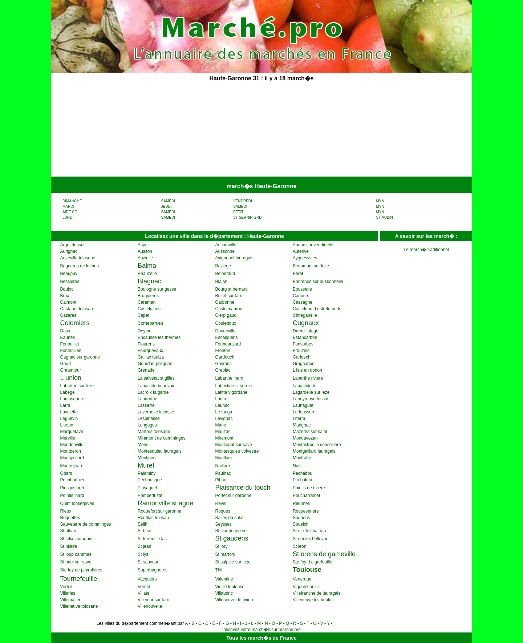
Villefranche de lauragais (316, 593)
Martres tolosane (154, 431)
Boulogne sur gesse (157, 289)
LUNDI (67, 217)
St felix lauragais (76, 538)
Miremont (224, 438)
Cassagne (302, 302)
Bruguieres (148, 295)
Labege (67, 392)
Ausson (145, 251)
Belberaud (225, 273)
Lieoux (66, 425)
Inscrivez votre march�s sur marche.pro (261, 629)
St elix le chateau (309, 530)
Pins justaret (72, 487)
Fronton (222, 350)
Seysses (223, 524)
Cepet (143, 315)
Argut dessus (73, 244)
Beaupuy (68, 273)
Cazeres (68, 315)
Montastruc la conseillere (317, 444)
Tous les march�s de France (261, 638)
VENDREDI (242, 201)
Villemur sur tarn (153, 599)
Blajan (221, 281)
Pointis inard (72, 495)
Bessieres (70, 281)
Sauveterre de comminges (85, 524)
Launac (222, 405)
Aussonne (225, 251)
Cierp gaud (226, 315)
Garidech (302, 357)
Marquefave (71, 431)
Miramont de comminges (161, 438)
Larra (65, 405)
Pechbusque (150, 479)
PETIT (238, 212)
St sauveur (148, 562)
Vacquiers (147, 579)
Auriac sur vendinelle (313, 244)
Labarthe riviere (308, 378)
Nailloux (223, 465)
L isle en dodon (307, 370)
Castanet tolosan (76, 308)
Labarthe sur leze (77, 385)
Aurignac (68, 251)
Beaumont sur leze (311, 265)
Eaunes (67, 337)
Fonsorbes (303, 344)
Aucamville (225, 244)
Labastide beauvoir (156, 385)
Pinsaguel (147, 487)
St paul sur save (76, 562)
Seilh (142, 524)
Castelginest (150, 308)
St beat (144, 530)
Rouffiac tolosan (153, 517)
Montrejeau (71, 465)
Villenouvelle (150, 606)
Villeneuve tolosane (79, 606)
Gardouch (225, 357)
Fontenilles (70, 350)
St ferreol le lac (152, 538)
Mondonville (72, 444)
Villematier (70, 599)
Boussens (302, 289)
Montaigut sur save (233, 444)
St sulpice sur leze (233, 562)
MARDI (68, 207)
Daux (65, 330)
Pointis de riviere (309, 487)
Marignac (302, 425)
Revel (221, 503)
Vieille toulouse (230, 586)
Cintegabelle (305, 315)
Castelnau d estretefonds (317, 308)
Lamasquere (72, 398)
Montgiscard (72, 457)
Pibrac (221, 479)
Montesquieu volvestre (237, 451)
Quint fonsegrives (77, 503)
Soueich (300, 524)
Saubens (301, 517)
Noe (297, 465)
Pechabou (302, 473)
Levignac (224, 418)
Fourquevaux (150, 350)
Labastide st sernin (233, 385)
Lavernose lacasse (156, 411)
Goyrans (223, 363)
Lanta (220, 398)
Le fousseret (305, 411)
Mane (220, 425)
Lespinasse (149, 418)
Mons (143, 444)
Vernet (144, 586)
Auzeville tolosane (78, 257)
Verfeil (66, 586)
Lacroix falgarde (153, 392)
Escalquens (226, 337)
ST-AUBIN (384, 217)
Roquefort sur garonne (159, 511)
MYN (380, 201)
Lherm (299, 418)
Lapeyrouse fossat (310, 398)
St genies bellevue (310, 538)
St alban (68, 530)
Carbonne (225, 302)
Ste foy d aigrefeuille (312, 562)
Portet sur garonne (233, 495)
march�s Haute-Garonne (262, 186)
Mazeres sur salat (310, 431)
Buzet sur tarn (229, 295)
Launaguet (303, 405)
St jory (221, 546)
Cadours (301, 295)
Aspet (143, 244)
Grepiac (223, 370)
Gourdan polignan (155, 363)
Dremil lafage (306, 330)
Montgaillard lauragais (314, 451)
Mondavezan (305, 438)
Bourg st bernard (231, 289)
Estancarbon (305, 337)
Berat (298, 273)
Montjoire (146, 457)
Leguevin (69, 418)
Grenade (146, 370)
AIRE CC (69, 212)
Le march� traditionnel (426, 249)
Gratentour (70, 370)
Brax (64, 295)
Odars (66, 473)
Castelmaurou (229, 308)
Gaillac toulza (151, 357)
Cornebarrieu (150, 323)
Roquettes (70, 517)
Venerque (302, 579)
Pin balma (302, 479)
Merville (67, 438)
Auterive (301, 251)
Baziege (223, 265)
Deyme (144, 330)
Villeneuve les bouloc (313, 599)
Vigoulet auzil (306, 586)
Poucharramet (306, 495)
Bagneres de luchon (79, 265)
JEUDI (166, 207)
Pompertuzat (150, 495)
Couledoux (225, 323)
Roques (222, 511)
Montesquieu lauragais (160, 451)
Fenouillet (69, 344)
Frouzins (301, 350)
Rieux (66, 511)
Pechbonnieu (73, 479)
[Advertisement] (206, 130)
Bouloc (67, 289)
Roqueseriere (306, 511)
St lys (143, 554)
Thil (218, 570)
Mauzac (223, 431)
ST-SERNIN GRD (247, 217)
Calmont (68, 302)
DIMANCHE (72, 201)
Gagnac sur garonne (80, 357)
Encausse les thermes (159, 337)
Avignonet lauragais (234, 257)
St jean (144, 546)
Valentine (224, 579)
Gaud (65, 363)
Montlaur (223, 457)
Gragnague (304, 363)
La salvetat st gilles (156, 378)
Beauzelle (147, 273)
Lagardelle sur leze (311, 392)
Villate (143, 593)
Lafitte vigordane (231, 392)
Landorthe (147, 398)
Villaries (68, 593)
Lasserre (146, 405)
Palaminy (146, 473)
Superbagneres (152, 570)
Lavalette (69, 411)
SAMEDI (168, 201)
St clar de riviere (231, 530)
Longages (147, 425)
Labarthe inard (229, 378)
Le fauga (223, 411)
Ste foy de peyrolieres (81, 570)
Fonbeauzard (228, 344)
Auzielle (145, 257)
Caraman (146, 302)
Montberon (70, 451)
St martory (225, 554)
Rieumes (301, 503)
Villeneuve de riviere (235, 599)
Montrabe (302, 457)
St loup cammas (76, 554)
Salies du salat (229, 517)
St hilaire (68, 546)
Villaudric (224, 593)
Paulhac (223, 473)
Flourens (146, 344)
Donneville (225, 330)
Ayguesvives (305, 257)
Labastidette (304, 385)
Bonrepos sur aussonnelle (318, 281)
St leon (299, 546)
